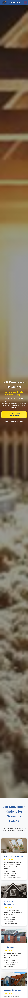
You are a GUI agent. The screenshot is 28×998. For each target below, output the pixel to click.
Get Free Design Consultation (14, 414)
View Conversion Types (14, 421)
